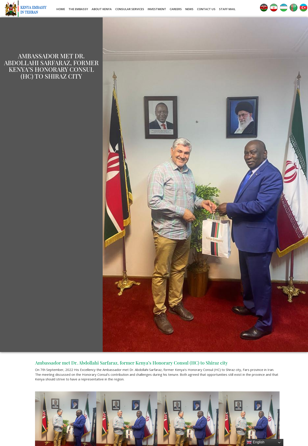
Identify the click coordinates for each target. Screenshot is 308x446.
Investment (157, 9)
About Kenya (102, 9)
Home (60, 9)
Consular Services (129, 9)
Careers (176, 9)
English (255, 442)
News (189, 9)
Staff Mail (227, 9)
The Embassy (78, 9)
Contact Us (206, 9)
